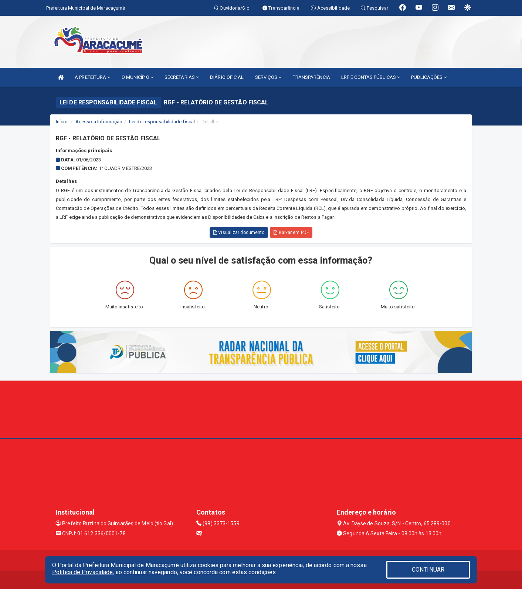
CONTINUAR (428, 569)
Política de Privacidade (82, 572)
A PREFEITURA (92, 77)
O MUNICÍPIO (137, 77)
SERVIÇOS (268, 77)
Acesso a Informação (98, 121)
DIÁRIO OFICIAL (227, 77)
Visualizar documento (238, 232)
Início (62, 121)
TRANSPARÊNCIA (311, 77)
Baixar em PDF (291, 232)
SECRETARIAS (182, 77)
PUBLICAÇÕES (429, 77)
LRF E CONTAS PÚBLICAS (370, 77)
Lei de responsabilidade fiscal (162, 121)
